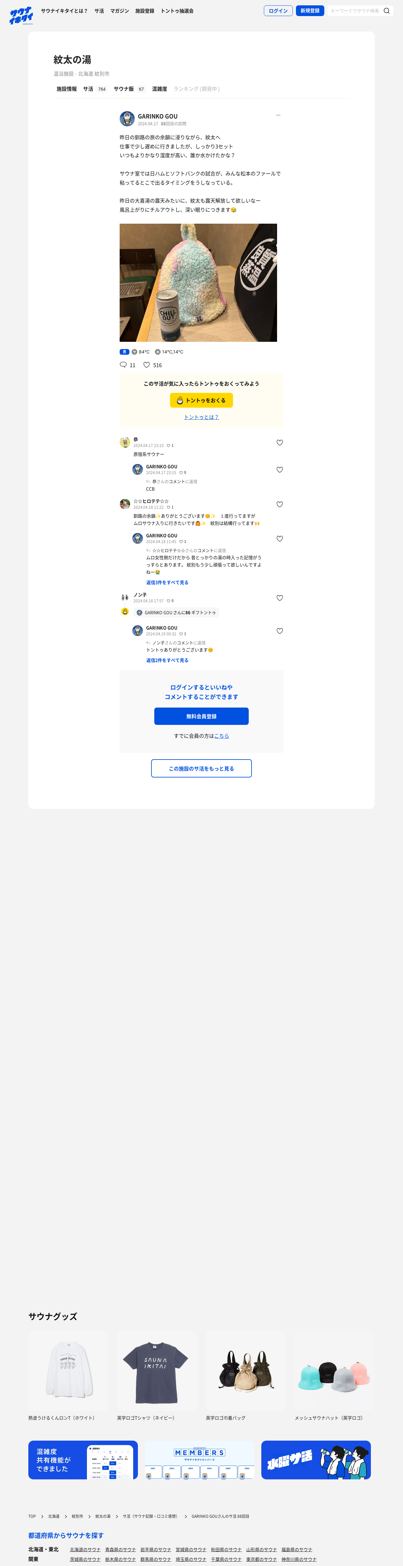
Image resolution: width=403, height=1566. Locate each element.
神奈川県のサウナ (299, 1559)
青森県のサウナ (120, 1549)
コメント (177, 481)
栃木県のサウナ (120, 1559)
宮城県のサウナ (191, 1549)
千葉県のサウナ (226, 1559)
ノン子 (140, 594)
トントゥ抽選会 (177, 10)
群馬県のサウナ (155, 1559)
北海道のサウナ (85, 1549)
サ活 (99, 10)
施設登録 (144, 10)
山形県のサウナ (261, 1549)
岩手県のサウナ (155, 1549)
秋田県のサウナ (226, 1549)
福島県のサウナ (296, 1549)
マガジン (119, 10)
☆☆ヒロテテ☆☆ (151, 501)
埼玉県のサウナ (191, 1559)
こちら (221, 735)
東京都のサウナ (261, 1559)
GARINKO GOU (158, 116)
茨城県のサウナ (85, 1559)
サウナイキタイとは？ (64, 10)
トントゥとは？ (201, 417)
